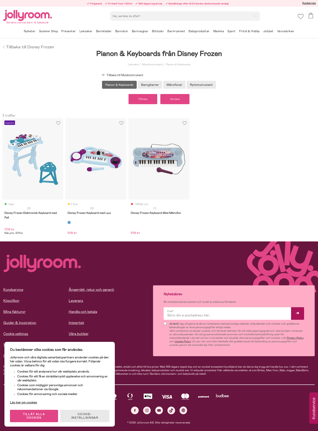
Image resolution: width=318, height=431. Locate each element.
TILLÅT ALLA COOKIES (34, 416)
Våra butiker (79, 333)
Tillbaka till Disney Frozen (28, 46)
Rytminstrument (201, 85)
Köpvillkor (11, 300)
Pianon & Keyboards (178, 64)
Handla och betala (83, 311)
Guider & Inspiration (19, 322)
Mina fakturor (14, 311)
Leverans (76, 300)
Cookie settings (15, 333)
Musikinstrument (152, 64)
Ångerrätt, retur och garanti (91, 289)
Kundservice (309, 3)
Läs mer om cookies (23, 402)
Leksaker (133, 64)
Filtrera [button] (142, 99)
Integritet (76, 322)
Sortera (175, 99)
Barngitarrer (150, 85)
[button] (301, 16)
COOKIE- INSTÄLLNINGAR (84, 416)
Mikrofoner (174, 85)
